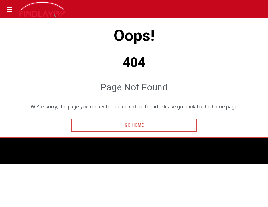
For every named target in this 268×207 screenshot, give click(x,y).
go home (134, 125)
